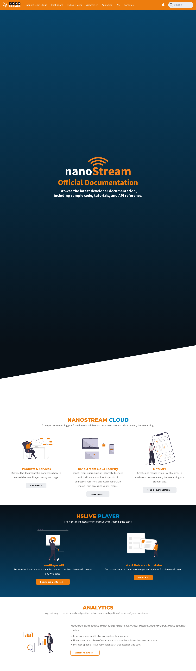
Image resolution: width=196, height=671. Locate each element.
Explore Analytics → (85, 652)
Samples (129, 4)
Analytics (107, 4)
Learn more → (97, 494)
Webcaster (92, 4)
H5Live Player (74, 4)
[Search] (180, 5)
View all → (143, 577)
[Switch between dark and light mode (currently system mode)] (163, 4)
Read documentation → (159, 489)
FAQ (118, 4)
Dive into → (36, 485)
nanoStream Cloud (36, 4)
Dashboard (57, 4)
